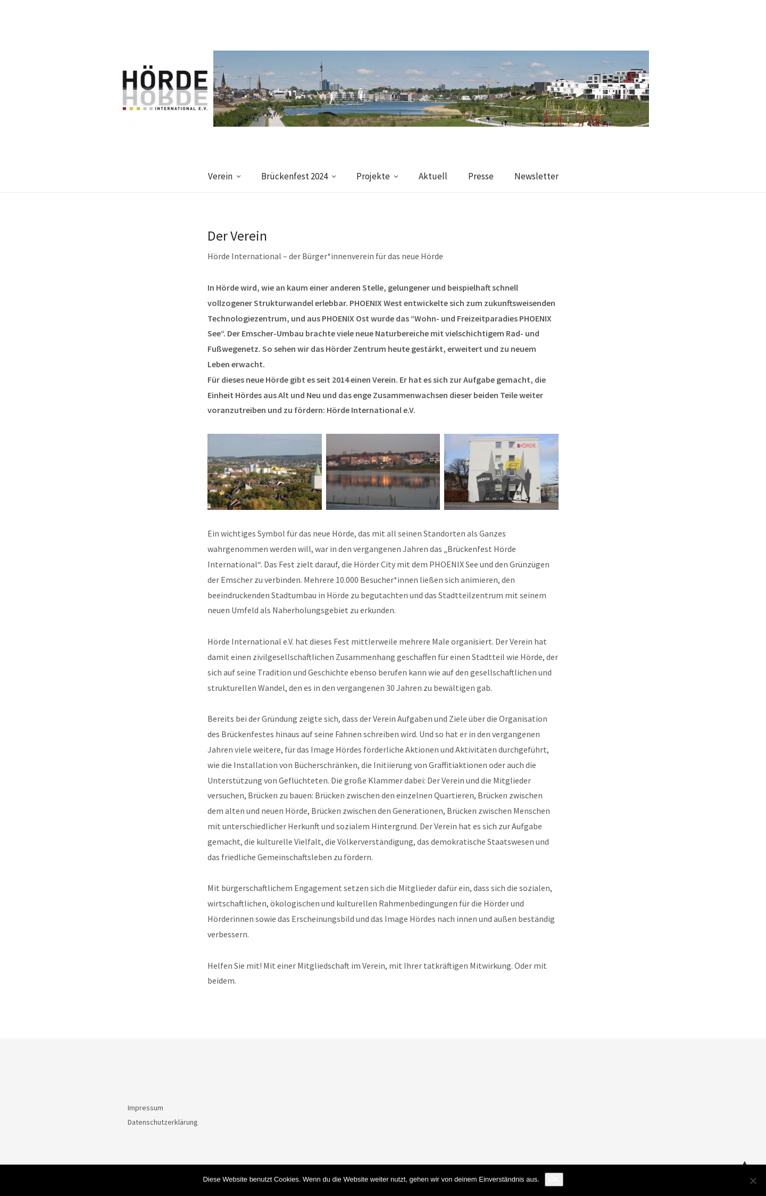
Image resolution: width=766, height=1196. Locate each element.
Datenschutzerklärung (163, 1122)
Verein (220, 176)
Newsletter (536, 176)
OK (554, 1179)
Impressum (145, 1107)
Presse (481, 176)
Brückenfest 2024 (294, 176)
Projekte (373, 176)
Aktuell (433, 176)
